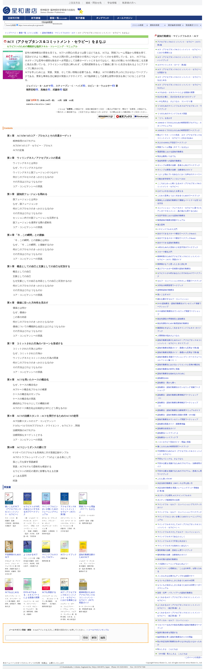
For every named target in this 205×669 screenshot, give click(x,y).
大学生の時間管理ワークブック (170, 285)
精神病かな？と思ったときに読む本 (172, 264)
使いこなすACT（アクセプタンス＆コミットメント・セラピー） (13, 509)
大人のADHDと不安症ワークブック (172, 143)
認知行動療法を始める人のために (171, 373)
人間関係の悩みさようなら (168, 335)
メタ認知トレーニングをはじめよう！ (173, 564)
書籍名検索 (154, 25)
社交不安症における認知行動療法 (171, 215)
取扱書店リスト (192, 25)
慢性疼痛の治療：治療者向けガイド (172, 555)
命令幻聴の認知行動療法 (167, 559)
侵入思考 (161, 225)
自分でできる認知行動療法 (168, 243)
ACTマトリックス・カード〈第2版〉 (172, 65)
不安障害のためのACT (13, 554)
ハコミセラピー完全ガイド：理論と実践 (174, 442)
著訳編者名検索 (174, 25)
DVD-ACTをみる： (30, 592)
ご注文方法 (74, 3)
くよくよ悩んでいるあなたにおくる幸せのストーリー (179, 174)
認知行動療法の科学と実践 (168, 369)
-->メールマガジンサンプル (97, 630)
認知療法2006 (163, 378)
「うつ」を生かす (164, 118)
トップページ (10, 33)
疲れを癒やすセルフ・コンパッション (173, 299)
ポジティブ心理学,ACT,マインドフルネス (174, 495)
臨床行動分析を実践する (167, 632)
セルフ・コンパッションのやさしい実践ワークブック (179, 281)
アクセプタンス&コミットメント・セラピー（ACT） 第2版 (69, 509)
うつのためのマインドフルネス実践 (172, 113)
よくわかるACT (30, 553)
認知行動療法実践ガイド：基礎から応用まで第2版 (178, 348)
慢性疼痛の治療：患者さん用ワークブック (174, 550)
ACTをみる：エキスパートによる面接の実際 (175, 92)
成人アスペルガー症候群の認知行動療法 (174, 269)
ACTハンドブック (68, 553)
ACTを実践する (49, 591)
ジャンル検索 (137, 25)
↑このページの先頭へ (193, 657)
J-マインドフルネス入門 (167, 229)
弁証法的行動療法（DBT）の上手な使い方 (175, 483)
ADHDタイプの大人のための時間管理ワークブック (178, 130)
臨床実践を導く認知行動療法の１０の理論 (174, 637)
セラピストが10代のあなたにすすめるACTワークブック (31, 509)
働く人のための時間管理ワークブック (173, 446)
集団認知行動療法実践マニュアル (171, 220)
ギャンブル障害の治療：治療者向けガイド (174, 170)
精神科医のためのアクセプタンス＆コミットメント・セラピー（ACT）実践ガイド (87, 596)
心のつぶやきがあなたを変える (170, 191)
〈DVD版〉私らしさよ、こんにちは (172, 654)
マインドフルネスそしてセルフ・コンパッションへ (178, 532)
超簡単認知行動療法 (165, 290)
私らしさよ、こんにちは (167, 649)
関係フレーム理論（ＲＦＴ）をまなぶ (87, 508)
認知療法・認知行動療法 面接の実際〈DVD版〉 (177, 415)
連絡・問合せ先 (94, 3)
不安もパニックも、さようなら (170, 459)
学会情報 (112, 3)
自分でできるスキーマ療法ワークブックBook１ (177, 234)
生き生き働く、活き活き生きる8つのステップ (176, 97)
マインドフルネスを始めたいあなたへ (173, 546)
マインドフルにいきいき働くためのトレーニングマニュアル (50, 509)
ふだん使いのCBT (164, 479)
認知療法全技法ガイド (166, 428)
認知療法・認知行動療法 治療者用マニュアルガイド (178, 410)
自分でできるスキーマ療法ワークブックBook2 (176, 238)
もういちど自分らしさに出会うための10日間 (175, 580)
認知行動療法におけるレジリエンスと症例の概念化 (178, 365)
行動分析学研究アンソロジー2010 (171, 179)
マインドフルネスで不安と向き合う (172, 541)
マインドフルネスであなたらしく (171, 536)
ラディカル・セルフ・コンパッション (173, 620)
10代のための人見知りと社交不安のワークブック (177, 247)
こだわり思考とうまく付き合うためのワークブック (178, 196)
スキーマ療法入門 (164, 252)
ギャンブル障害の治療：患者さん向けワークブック (178, 165)
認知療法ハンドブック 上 (167, 433)
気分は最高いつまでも (166, 156)
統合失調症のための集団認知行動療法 (173, 323)
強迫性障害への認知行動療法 (169, 161)
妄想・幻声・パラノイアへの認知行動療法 (174, 593)
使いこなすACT (163, 294)
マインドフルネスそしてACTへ (50, 554)
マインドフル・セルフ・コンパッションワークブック (179, 512)
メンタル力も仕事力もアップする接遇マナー (175, 576)
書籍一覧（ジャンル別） (29, 33)
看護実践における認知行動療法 (170, 152)
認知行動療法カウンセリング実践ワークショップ (177, 419)
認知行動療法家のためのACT (87, 554)
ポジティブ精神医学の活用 (168, 500)
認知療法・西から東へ (166, 383)
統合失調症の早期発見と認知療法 (171, 319)
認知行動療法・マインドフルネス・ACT (58, 33)
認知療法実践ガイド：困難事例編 (171, 424)
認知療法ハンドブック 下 (167, 437)
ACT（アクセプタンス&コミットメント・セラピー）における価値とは (68, 595)
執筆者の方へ (129, 3)
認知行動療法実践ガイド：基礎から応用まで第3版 (178, 352)
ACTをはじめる (12, 591)
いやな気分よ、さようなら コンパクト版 (174, 101)
